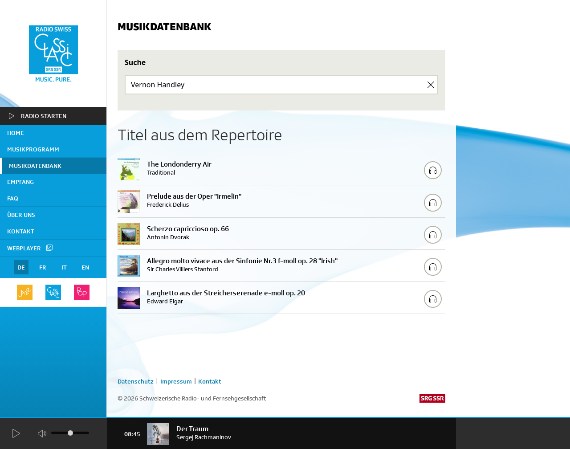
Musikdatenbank (35, 165)
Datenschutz (136, 381)
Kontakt (20, 231)
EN (85, 267)
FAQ (12, 198)
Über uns (21, 214)
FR (42, 267)
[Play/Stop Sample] (433, 170)
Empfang (20, 181)
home (15, 132)
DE (21, 267)
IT (64, 267)
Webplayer (30, 247)
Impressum (176, 381)
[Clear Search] (431, 84)
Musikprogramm (33, 149)
